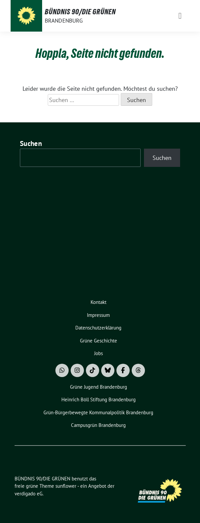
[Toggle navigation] (179, 16)
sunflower (65, 486)
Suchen (31, 143)
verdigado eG (28, 493)
